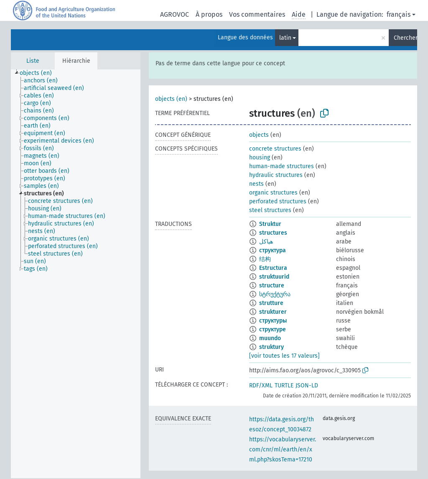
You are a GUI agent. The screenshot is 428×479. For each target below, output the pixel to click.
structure (271, 285)
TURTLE (284, 385)
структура (272, 250)
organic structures (273, 192)
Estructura (273, 268)
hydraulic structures (276, 175)
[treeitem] (39, 73)
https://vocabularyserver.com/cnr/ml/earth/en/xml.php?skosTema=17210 (282, 449)
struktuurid (274, 276)
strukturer (273, 311)
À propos (209, 14)
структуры (273, 320)
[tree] (75, 273)
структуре (272, 329)
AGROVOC (174, 14)
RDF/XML (261, 385)
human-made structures (281, 166)
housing (259, 157)
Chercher (405, 37)
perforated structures (277, 201)
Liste (32, 60)
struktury (271, 347)
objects (259, 134)
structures (273, 232)
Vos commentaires (257, 14)
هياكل (266, 241)
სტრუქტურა (274, 294)
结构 (265, 259)
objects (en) (171, 98)
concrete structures (275, 148)
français (398, 14)
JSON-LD (307, 385)
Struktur (270, 224)
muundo (270, 338)
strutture (271, 303)
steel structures (270, 210)
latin (285, 37)
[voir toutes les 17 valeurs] (284, 355)
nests (256, 183)
